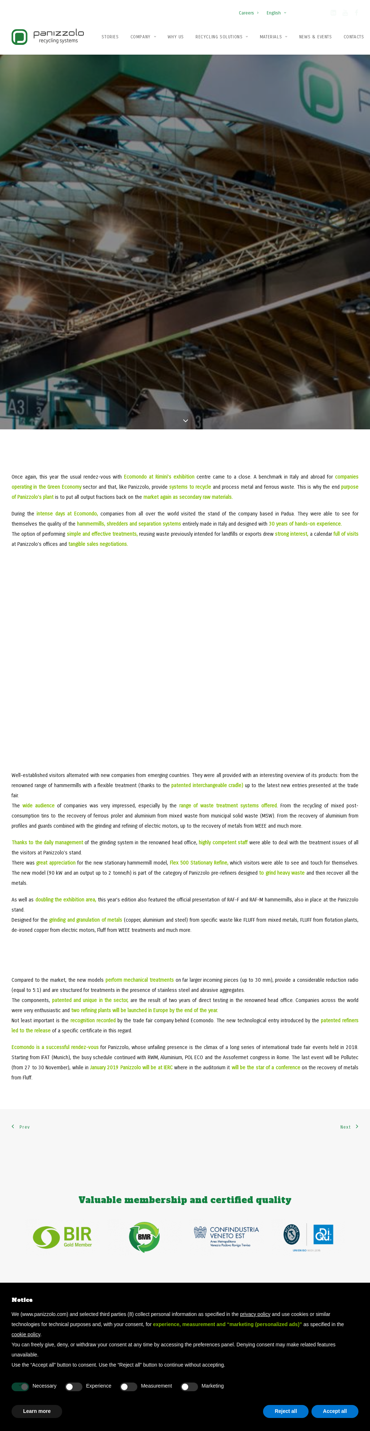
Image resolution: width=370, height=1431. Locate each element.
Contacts (354, 36)
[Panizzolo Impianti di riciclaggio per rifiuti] (48, 37)
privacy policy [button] (255, 1314)
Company (143, 36)
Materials (274, 36)
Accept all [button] (335, 1411)
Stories (110, 36)
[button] (333, 14)
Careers (248, 13)
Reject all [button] (286, 1411)
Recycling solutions (221, 36)
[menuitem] (250, 9)
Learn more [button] (37, 1411)
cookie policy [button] (26, 1334)
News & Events (315, 36)
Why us (176, 36)
